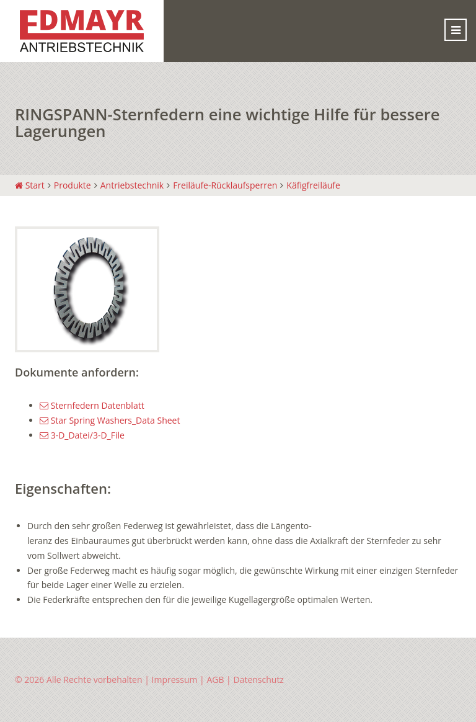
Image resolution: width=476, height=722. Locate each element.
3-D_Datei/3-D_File (82, 435)
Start (30, 185)
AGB (215, 679)
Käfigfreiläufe (313, 185)
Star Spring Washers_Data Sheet (110, 420)
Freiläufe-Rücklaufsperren (225, 185)
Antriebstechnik (132, 185)
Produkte (72, 185)
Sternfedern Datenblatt (92, 405)
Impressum (175, 679)
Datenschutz (258, 679)
